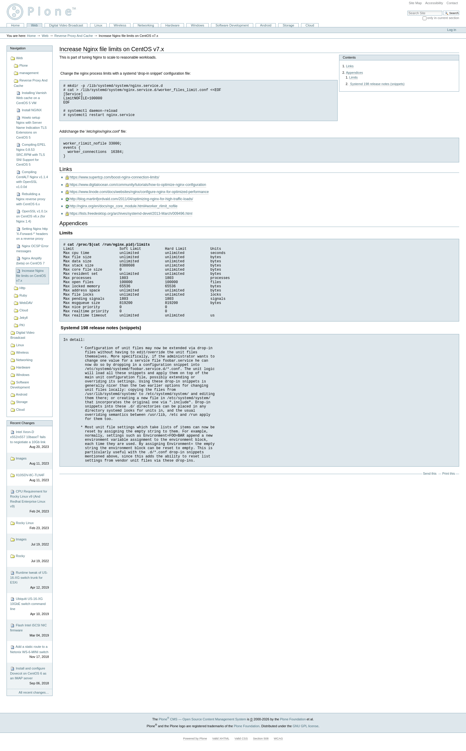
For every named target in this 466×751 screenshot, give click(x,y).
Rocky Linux (29, 526)
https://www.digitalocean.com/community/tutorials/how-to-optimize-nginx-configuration (138, 185)
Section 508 (260, 738)
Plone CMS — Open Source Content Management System (202, 719)
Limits (353, 77)
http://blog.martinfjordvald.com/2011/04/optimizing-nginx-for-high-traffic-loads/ (131, 199)
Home (15, 25)
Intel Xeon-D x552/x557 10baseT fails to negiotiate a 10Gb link (29, 439)
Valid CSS (241, 738)
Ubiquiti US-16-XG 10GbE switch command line (29, 606)
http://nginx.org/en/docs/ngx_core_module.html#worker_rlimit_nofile (123, 206)
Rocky (29, 559)
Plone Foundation (293, 719)
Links (349, 66)
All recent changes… (34, 692)
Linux (98, 25)
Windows (197, 25)
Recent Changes (22, 423)
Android (265, 25)
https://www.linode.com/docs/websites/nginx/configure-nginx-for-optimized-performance (139, 192)
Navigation (18, 48)
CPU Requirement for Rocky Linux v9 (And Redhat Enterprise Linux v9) (29, 501)
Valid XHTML (220, 738)
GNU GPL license (306, 726)
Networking (146, 25)
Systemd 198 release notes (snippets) (376, 84)
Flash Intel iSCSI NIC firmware (29, 630)
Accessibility (434, 3)
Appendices (354, 72)
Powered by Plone (195, 738)
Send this (429, 473)
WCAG (278, 738)
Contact (452, 3)
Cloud (310, 25)
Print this (448, 473)
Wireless (120, 25)
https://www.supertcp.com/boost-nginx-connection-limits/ (114, 177)
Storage (288, 25)
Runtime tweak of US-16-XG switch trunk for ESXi (29, 580)
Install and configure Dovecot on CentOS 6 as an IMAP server (29, 676)
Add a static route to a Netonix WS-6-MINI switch (29, 652)
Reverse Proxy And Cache (73, 35)
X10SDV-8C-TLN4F (29, 478)
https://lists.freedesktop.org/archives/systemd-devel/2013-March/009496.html (131, 213)
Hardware (172, 25)
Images (29, 461)
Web (34, 25)
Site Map (415, 3)
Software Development (232, 25)
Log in (451, 30)
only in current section (443, 18)
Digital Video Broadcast (66, 25)
